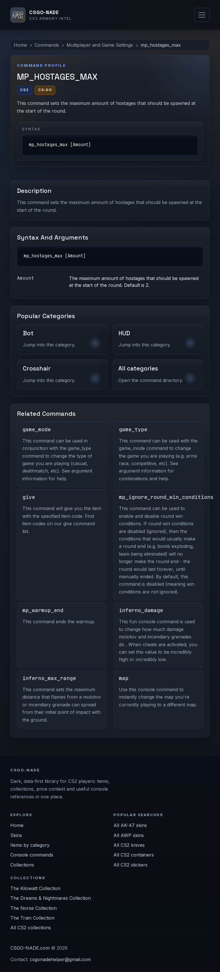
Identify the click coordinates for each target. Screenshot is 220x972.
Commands (47, 45)
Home (20, 45)
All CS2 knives (129, 845)
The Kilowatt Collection (35, 888)
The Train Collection (32, 918)
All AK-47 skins (130, 825)
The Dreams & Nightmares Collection (50, 898)
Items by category (30, 845)
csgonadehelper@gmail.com (60, 959)
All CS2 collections (30, 927)
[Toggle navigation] (202, 15)
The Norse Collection (33, 908)
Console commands (31, 855)
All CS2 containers (133, 855)
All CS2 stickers (130, 865)
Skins (16, 835)
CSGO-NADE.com (30, 948)
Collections (22, 865)
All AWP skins (128, 835)
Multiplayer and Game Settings (99, 45)
